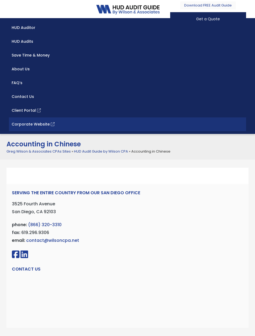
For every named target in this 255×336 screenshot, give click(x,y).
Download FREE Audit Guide (208, 5)
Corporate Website (33, 124)
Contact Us (23, 96)
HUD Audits (22, 41)
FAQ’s (17, 82)
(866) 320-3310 (45, 225)
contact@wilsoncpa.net (52, 240)
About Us (21, 69)
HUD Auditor (23, 27)
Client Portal (26, 110)
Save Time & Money (31, 55)
